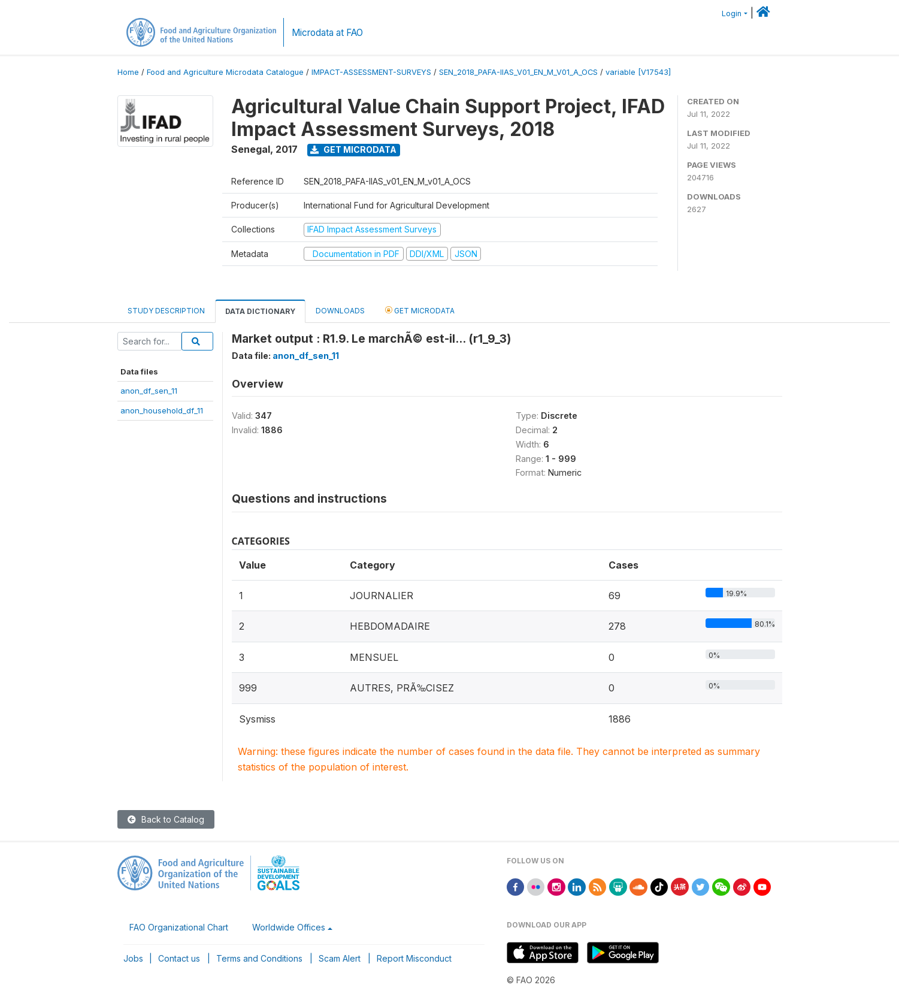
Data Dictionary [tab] (260, 311)
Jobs (133, 958)
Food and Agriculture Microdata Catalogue (225, 72)
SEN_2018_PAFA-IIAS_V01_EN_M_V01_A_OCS (518, 72)
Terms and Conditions (259, 958)
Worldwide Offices (288, 927)
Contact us (179, 958)
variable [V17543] (638, 72)
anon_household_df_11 (161, 410)
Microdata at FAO (327, 32)
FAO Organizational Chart (178, 927)
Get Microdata (353, 149)
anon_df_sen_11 (148, 390)
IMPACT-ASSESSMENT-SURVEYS (371, 72)
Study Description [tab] (166, 310)
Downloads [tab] (340, 310)
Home (128, 72)
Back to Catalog (166, 819)
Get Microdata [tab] (420, 310)
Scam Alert (340, 958)
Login (731, 13)
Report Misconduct (414, 958)
